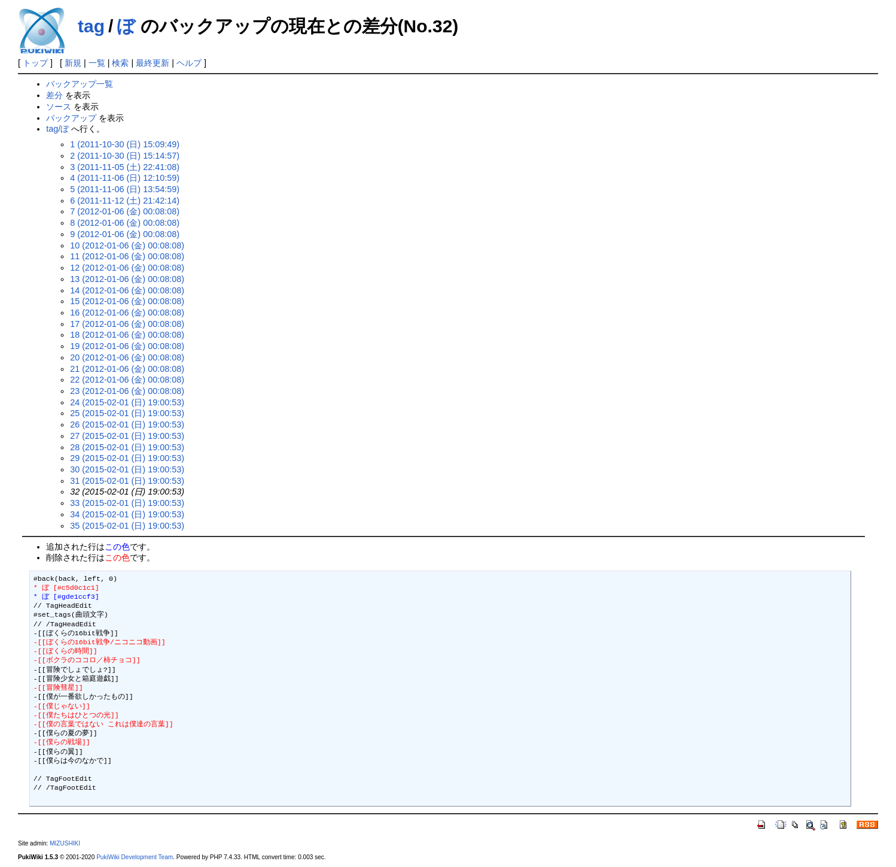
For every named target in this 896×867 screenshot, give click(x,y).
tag (91, 26)
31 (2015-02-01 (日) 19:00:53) (127, 481)
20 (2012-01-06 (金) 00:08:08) (127, 357)
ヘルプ (189, 63)
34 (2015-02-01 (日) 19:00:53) (127, 514)
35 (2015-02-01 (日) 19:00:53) (127, 525)
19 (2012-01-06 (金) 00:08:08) (127, 346)
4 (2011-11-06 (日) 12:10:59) (124, 178)
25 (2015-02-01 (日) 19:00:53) (127, 413)
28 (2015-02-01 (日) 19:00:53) (127, 447)
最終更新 (152, 63)
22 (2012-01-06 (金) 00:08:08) (127, 379)
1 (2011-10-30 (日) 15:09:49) (124, 144)
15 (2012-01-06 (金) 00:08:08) (127, 301)
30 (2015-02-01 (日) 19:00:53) (127, 469)
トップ (35, 63)
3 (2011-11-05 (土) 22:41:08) (124, 167)
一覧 (97, 63)
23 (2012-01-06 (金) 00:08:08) (127, 391)
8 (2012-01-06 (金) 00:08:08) (124, 223)
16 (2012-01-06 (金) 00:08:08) (127, 312)
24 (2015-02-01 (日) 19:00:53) (127, 402)
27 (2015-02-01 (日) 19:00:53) (127, 436)
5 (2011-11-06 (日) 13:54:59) (124, 189)
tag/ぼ (57, 129)
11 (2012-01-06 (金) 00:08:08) (127, 256)
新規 (73, 63)
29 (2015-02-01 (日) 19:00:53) (127, 458)
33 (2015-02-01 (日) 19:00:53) (127, 503)
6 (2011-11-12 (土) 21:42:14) (124, 200)
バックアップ (71, 118)
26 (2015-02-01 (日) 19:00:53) (127, 424)
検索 (120, 63)
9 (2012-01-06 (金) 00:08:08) (124, 234)
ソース (58, 106)
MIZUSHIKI (65, 843)
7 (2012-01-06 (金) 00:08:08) (124, 211)
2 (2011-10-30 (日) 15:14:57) (124, 155)
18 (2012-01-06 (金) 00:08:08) (127, 334)
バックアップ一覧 (79, 84)
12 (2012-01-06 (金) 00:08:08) (127, 267)
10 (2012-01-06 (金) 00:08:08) (127, 245)
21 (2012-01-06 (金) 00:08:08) (127, 369)
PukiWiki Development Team (134, 857)
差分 (54, 95)
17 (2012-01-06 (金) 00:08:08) (127, 324)
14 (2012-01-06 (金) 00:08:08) (127, 290)
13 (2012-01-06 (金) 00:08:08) (127, 279)
